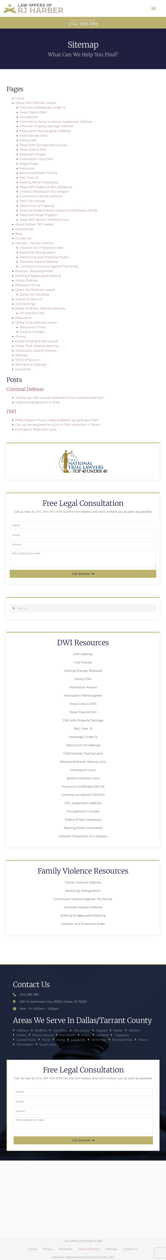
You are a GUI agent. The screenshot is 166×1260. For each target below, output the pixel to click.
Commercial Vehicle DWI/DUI (41, 196)
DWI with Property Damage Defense (46, 126)
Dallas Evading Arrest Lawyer (36, 341)
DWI (11, 412)
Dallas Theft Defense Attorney (37, 346)
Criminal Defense (25, 389)
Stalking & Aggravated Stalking (38, 276)
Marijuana (27, 168)
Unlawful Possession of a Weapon (44, 191)
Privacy (20, 336)
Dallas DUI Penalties (34, 294)
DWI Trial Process (32, 201)
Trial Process (83, 662)
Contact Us (23, 238)
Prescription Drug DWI (36, 159)
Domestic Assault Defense (39, 261)
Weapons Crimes (27, 285)
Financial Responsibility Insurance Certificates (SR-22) (58, 210)
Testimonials (24, 229)
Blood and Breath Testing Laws (83, 762)
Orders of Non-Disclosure (83, 819)
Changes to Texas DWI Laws (35, 429)
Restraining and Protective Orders (44, 257)
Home (19, 98)
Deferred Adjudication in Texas (37, 402)
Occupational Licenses (83, 811)
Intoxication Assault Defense (36, 350)
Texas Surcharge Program (38, 215)
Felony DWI (28, 140)
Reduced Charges (33, 154)
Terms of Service (27, 360)
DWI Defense (83, 654)
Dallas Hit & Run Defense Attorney (40, 308)
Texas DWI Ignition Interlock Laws (44, 219)
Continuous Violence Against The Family (49, 266)
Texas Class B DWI (33, 149)
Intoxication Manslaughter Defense (45, 131)
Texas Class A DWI (33, 112)
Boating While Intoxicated (39, 182)
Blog (18, 234)
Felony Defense (26, 280)
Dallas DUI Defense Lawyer (35, 290)
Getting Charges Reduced (83, 671)
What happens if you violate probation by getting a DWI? (57, 420)
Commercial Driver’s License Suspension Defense (56, 121)
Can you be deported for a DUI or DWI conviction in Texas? (58, 425)
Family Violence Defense (83, 882)
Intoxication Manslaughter (83, 695)
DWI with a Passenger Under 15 (42, 107)
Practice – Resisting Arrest (34, 271)
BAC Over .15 (29, 177)
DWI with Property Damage (83, 720)
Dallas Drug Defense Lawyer (36, 322)
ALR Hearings (25, 304)
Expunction (23, 318)
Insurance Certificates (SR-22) (83, 786)
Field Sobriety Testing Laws (83, 753)
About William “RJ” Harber (34, 224)
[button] (153, 8)
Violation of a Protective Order (42, 248)
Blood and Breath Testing (38, 173)
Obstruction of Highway (37, 206)
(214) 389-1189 (44, 512)
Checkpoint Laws (83, 770)
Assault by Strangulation (37, 252)
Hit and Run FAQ (32, 313)
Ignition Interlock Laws (83, 778)
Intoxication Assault (83, 687)
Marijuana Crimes (33, 327)
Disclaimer (23, 369)
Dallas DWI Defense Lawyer (35, 103)
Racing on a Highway (31, 364)
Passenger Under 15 (83, 737)
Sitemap (21, 355)
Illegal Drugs (29, 163)
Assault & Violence (28, 299)
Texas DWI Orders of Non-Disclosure (46, 187)
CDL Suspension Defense (83, 803)
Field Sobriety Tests (33, 135)
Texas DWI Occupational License (43, 145)
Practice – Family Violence (34, 243)
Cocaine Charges (32, 332)
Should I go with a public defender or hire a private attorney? (59, 397)
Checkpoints (29, 117)
